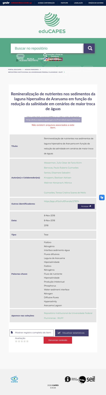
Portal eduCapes (14, 69)
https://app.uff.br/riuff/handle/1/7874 (61, 201)
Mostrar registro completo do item (32, 333)
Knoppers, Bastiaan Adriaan (57, 177)
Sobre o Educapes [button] (55, 60)
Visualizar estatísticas (75, 333)
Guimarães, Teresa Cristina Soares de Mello (65, 192)
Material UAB (44, 74)
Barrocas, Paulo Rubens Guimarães (61, 168)
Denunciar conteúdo (58, 340)
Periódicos (63, 74)
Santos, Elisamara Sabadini (57, 172)
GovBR (6, 3)
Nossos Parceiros (32, 69)
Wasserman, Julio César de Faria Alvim (63, 163)
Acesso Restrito (27, 61)
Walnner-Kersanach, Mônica (58, 183)
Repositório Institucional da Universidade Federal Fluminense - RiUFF (35, 72)
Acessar (86, 206)
